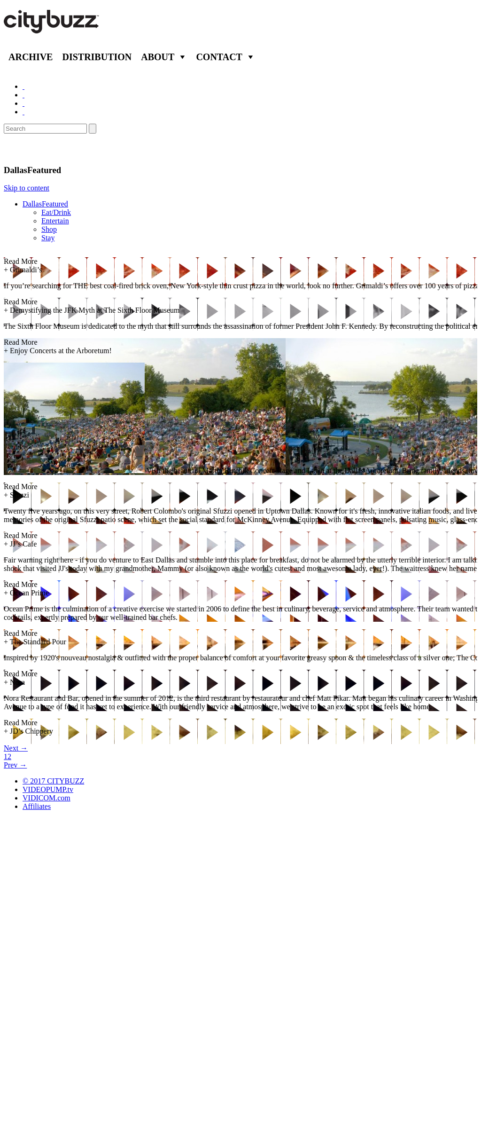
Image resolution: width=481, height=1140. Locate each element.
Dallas (19, 149)
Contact (219, 57)
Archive (30, 57)
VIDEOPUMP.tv (48, 789)
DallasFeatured (45, 204)
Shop (49, 229)
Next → (16, 748)
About (157, 57)
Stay (47, 238)
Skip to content (26, 188)
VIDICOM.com (46, 798)
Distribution (97, 57)
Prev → (15, 765)
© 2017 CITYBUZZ (53, 781)
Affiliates (37, 806)
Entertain (55, 221)
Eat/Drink (56, 212)
